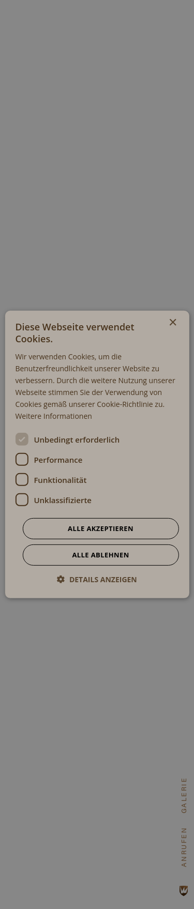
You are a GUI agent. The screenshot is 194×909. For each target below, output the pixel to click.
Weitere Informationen (53, 416)
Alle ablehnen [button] (100, 554)
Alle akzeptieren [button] (100, 528)
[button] (97, 579)
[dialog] (97, 454)
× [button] (172, 323)
